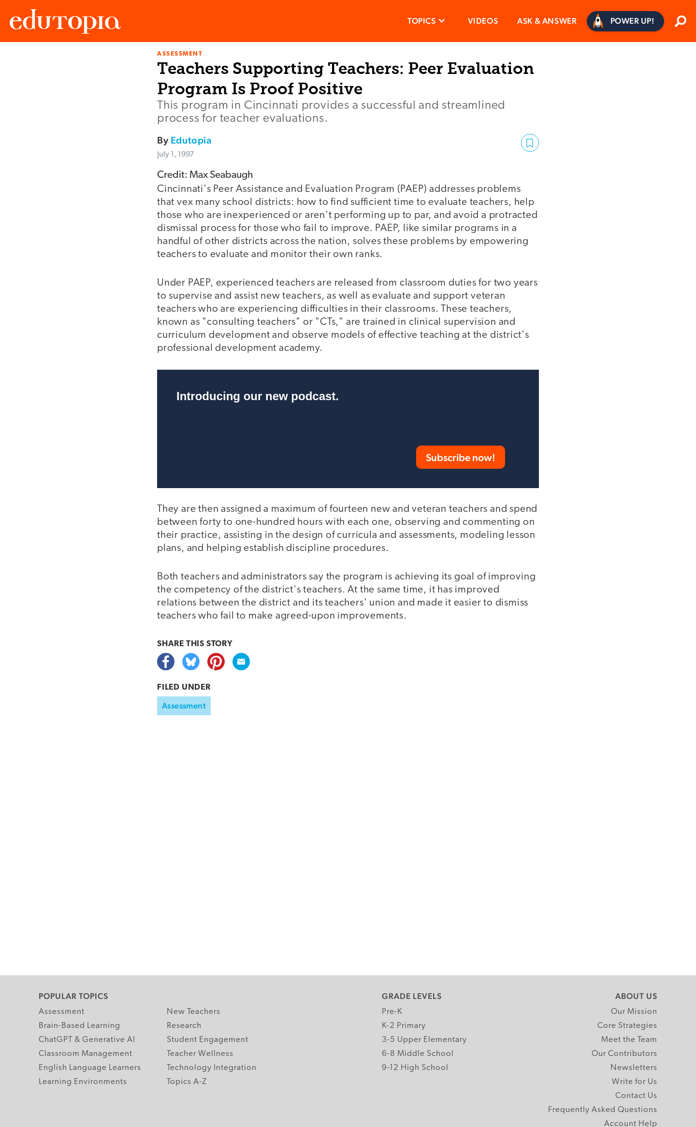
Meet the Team (629, 1040)
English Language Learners (90, 1068)
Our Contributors (624, 1054)
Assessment (184, 705)
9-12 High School (415, 1068)
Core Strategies (627, 1026)
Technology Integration (212, 1068)
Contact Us (636, 1096)
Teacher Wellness (200, 1054)
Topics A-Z (187, 1082)
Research (184, 1026)
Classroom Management (85, 1054)
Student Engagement (207, 1040)
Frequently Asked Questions (602, 1110)
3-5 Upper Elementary (424, 1040)
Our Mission (634, 1012)
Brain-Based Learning (79, 1026)
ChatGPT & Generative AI (87, 1040)
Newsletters (633, 1068)
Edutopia (191, 140)
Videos (483, 21)
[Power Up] (626, 21)
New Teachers (193, 1012)
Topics (421, 21)
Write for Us (634, 1082)
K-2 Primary (404, 1026)
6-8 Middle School (418, 1054)
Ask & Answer (547, 21)
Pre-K (392, 1012)
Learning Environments (83, 1082)
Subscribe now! (460, 457)
